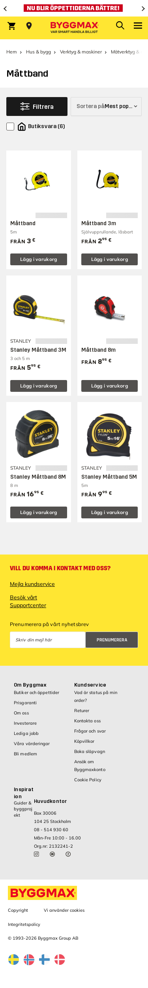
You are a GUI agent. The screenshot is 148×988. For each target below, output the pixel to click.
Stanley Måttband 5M (109, 477)
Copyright (18, 910)
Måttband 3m (98, 223)
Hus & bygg (38, 52)
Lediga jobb (26, 733)
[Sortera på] (106, 106)
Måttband (23, 223)
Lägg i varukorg (38, 259)
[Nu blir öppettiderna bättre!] (74, 8)
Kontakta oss (87, 721)
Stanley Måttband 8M (38, 477)
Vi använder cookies (64, 910)
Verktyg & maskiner (81, 52)
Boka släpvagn (89, 751)
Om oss (21, 713)
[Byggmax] (74, 27)
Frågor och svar (90, 731)
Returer (82, 710)
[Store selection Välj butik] (29, 26)
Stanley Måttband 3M (38, 350)
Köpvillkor (84, 741)
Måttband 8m (98, 350)
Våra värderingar (32, 743)
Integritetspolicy (24, 924)
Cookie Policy (87, 779)
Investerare (25, 723)
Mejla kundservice (32, 584)
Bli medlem (25, 754)
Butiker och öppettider (36, 692)
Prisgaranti (25, 702)
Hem (11, 52)
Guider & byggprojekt (23, 809)
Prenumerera (112, 640)
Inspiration (24, 793)
